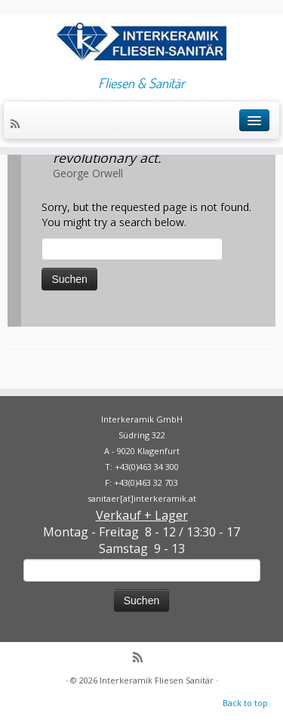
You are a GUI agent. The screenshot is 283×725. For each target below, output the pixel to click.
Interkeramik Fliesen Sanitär (157, 680)
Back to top (245, 702)
